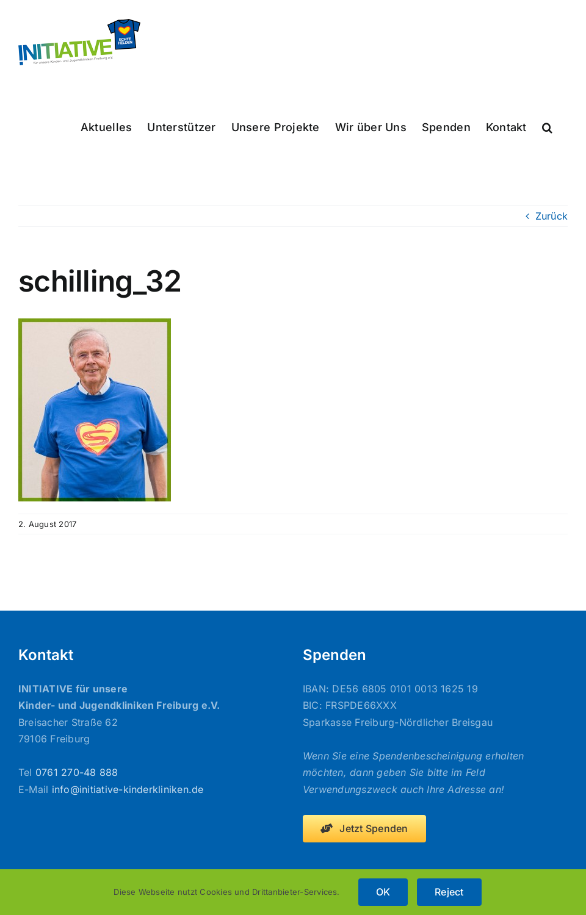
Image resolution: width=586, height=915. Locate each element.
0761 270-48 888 (76, 772)
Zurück (551, 216)
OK (383, 892)
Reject (449, 892)
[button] (547, 126)
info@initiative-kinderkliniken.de (128, 789)
